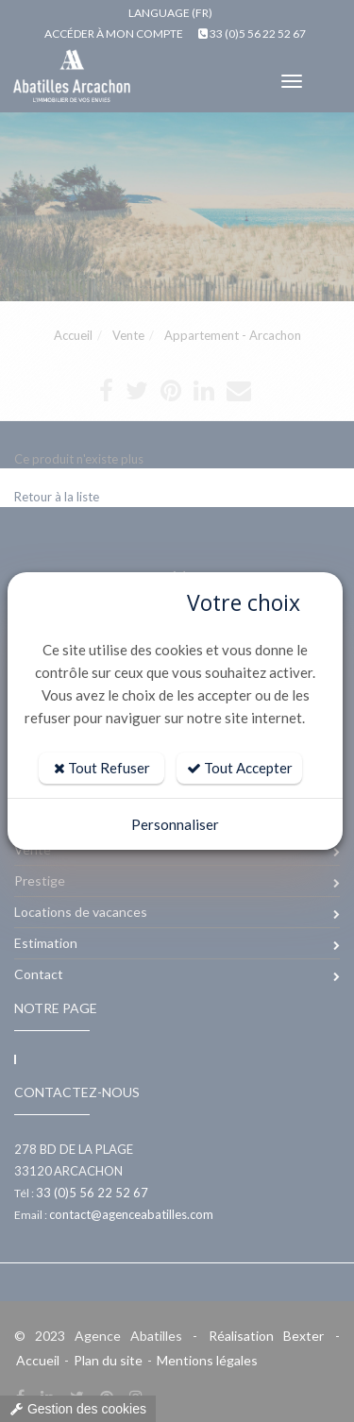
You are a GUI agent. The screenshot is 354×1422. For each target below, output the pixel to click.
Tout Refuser (102, 767)
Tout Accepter (240, 767)
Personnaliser (175, 824)
